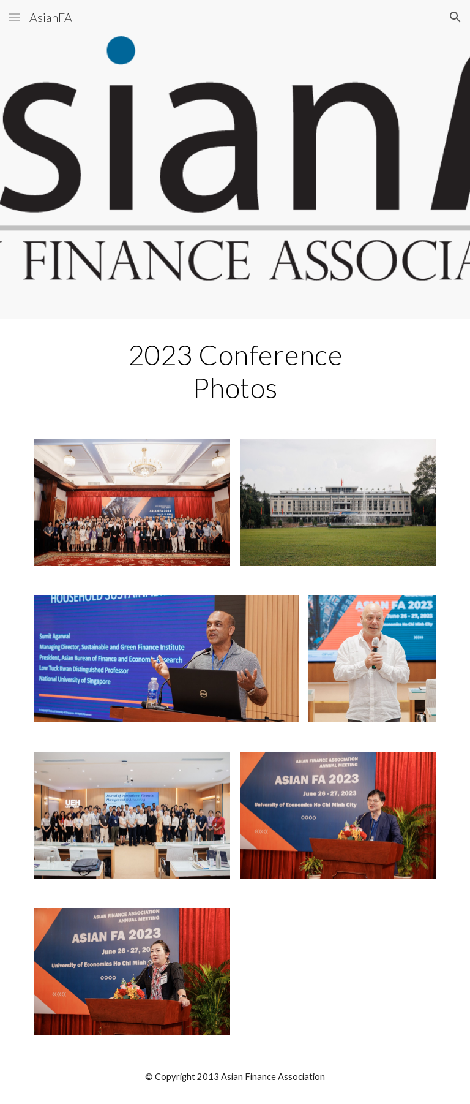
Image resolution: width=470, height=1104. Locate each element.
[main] (235, 371)
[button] (14, 17)
